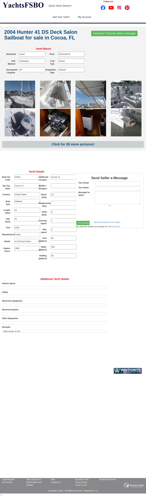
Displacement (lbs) (44, 204)
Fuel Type (52, 62)
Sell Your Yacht (61, 17)
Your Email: (83, 183)
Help (53, 479)
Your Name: (83, 187)
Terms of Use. (114, 226)
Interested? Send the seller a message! (114, 33)
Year (8, 227)
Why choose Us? (33, 479)
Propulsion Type (51, 71)
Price (52, 54)
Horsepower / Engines (11, 71)
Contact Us (55, 482)
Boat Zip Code (6, 178)
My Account (84, 17)
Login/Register (8, 479)
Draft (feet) (44, 213)
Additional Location (43, 178)
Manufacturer (7, 234)
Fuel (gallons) (43, 239)
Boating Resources (107, 479)
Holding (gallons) (43, 257)
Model (7, 241)
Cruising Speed (43, 222)
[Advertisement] (73, 161)
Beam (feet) (44, 195)
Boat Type (8, 202)
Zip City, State (6, 187)
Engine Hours (7, 249)
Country (6, 194)
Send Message (83, 223)
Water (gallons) (43, 248)
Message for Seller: (84, 193)
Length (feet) (7, 211)
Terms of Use (81, 485)
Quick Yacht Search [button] (60, 5)
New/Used (11, 54)
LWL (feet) (7, 220)
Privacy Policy (81, 482)
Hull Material (11, 62)
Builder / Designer (43, 187)
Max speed (44, 230)
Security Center (82, 479)
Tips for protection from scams (107, 222)
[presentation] (97, 213)
